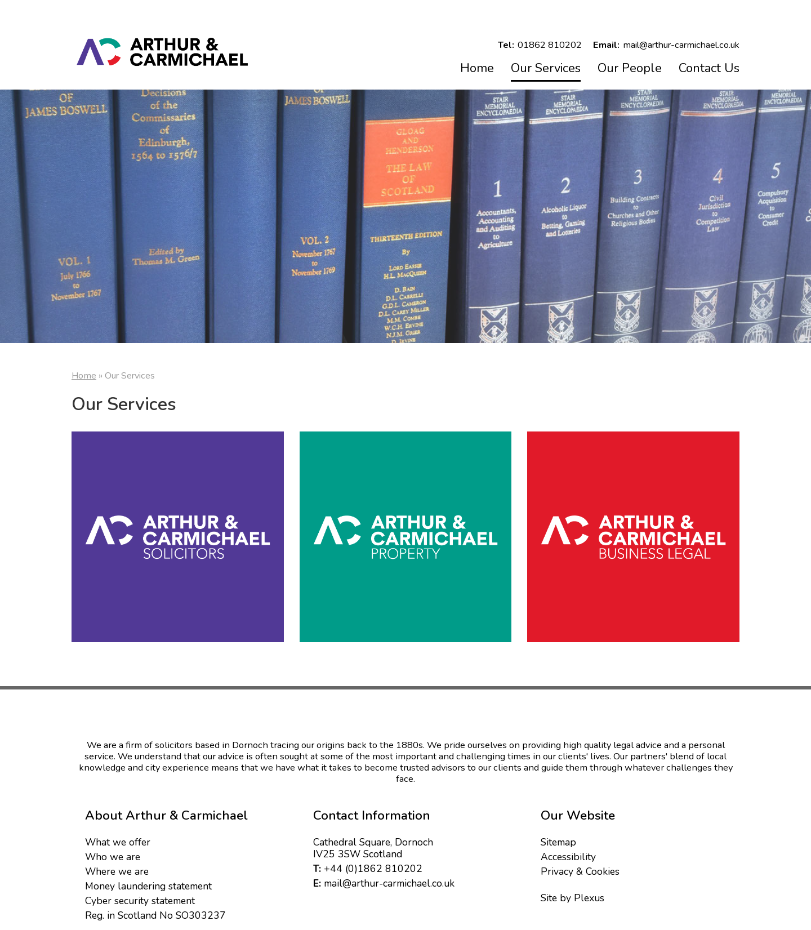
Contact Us (709, 68)
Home (477, 68)
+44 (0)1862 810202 (373, 864)
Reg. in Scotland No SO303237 (155, 911)
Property (406, 537)
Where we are (117, 867)
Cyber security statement (140, 896)
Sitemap (558, 837)
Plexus (589, 893)
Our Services (546, 68)
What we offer (117, 837)
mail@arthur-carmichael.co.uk (389, 878)
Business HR (633, 537)
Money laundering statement (148, 881)
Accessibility (568, 852)
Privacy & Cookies (580, 867)
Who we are (112, 852)
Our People (630, 68)
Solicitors (178, 537)
